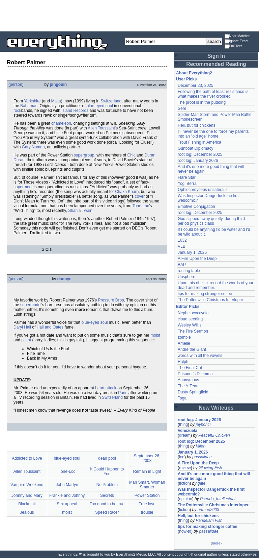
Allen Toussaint (101, 128)
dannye (64, 278)
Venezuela (187, 430)
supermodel (24, 187)
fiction (184, 483)
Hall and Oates (50, 327)
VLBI (182, 246)
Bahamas (28, 105)
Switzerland (110, 101)
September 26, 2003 (147, 458)
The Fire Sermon (193, 331)
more (216, 543)
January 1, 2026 (192, 252)
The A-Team (189, 386)
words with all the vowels (200, 355)
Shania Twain (80, 210)
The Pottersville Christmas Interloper (210, 299)
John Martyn (67, 484)
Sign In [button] (216, 56)
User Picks (186, 79)
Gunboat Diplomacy (195, 148)
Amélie (184, 343)
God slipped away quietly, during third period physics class (211, 221)
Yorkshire (32, 101)
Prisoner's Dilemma (195, 373)
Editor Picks (187, 306)
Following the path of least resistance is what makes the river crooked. (213, 94)
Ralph (183, 361)
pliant (26, 340)
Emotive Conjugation (196, 206)
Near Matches (237, 36)
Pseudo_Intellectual (217, 498)
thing (183, 424)
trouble (147, 512)
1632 (182, 240)
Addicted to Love (27, 458)
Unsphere (186, 276)
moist (155, 335)
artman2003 (208, 509)
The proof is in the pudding (202, 102)
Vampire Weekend (27, 484)
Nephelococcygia (193, 313)
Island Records (74, 110)
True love (147, 504)
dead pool (107, 458)
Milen (200, 446)
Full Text (233, 46)
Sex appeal (67, 504)
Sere (182, 108)
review (185, 467)
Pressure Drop (111, 300)
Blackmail (26, 504)
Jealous (27, 512)
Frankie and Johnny (67, 495)
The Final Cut (190, 367)
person (16, 84)
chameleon (61, 123)
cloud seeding (190, 319)
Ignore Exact (236, 41)
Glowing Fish (210, 467)
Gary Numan (33, 147)
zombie (184, 337)
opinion (185, 498)
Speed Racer (107, 512)
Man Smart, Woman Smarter (147, 484)
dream (185, 435)
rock (17, 110)
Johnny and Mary (26, 495)
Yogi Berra (187, 183)
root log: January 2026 (198, 160)
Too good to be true (107, 504)
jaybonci (203, 424)
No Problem (107, 484)
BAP (182, 264)
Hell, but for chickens (196, 125)
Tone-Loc (141, 205)
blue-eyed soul (100, 105)
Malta (56, 101)
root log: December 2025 (200, 154)
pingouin (58, 84)
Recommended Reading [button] (216, 64)
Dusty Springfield (193, 392)
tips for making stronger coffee (205, 293)
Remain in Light (147, 471)
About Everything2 (194, 73)
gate (201, 483)
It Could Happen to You (107, 471)
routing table (189, 270)
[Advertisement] (129, 15)
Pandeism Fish (209, 520)
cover (140, 196)
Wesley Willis (189, 325)
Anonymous (188, 380)
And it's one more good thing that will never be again (214, 476)
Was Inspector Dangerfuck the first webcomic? (211, 491)
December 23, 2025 (195, 85)
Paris (122, 392)
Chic (131, 155)
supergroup (84, 155)
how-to (185, 531)
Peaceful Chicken (214, 435)
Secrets (107, 495)
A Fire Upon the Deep (197, 258)
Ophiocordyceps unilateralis (202, 189)
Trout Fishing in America (199, 142)
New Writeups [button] (216, 408)
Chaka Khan (126, 191)
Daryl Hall (22, 327)
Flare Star (187, 177)
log (181, 457)
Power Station (147, 495)
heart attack (105, 388)
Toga (182, 398)
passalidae (201, 457)
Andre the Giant (192, 349)
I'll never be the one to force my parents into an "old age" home (213, 134)
